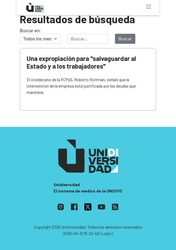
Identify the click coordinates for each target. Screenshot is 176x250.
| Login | (106, 233)
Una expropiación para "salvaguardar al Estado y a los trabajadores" (81, 62)
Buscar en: (30, 30)
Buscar (125, 39)
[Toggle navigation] (148, 6)
